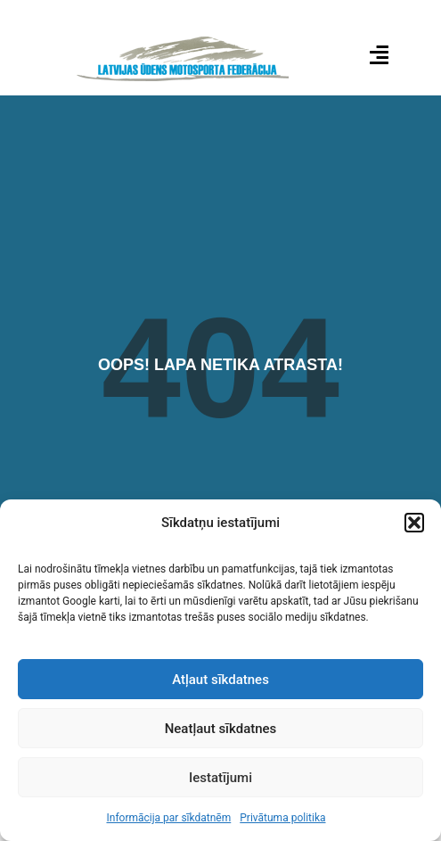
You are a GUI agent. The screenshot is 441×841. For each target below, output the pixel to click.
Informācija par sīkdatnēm (168, 818)
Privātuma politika (282, 818)
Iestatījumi (220, 778)
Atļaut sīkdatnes (220, 680)
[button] (414, 523)
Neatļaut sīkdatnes (221, 729)
